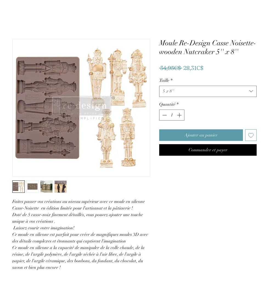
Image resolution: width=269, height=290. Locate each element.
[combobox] (208, 91)
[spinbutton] (172, 115)
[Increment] (180, 115)
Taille (165, 80)
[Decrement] (164, 115)
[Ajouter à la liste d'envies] (251, 135)
